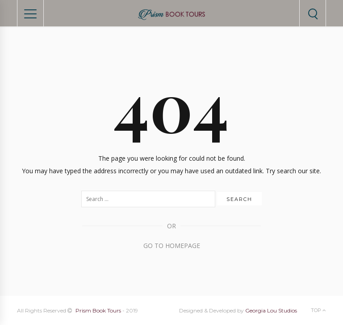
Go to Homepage (171, 245)
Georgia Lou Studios (271, 310)
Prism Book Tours (98, 310)
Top (318, 310)
